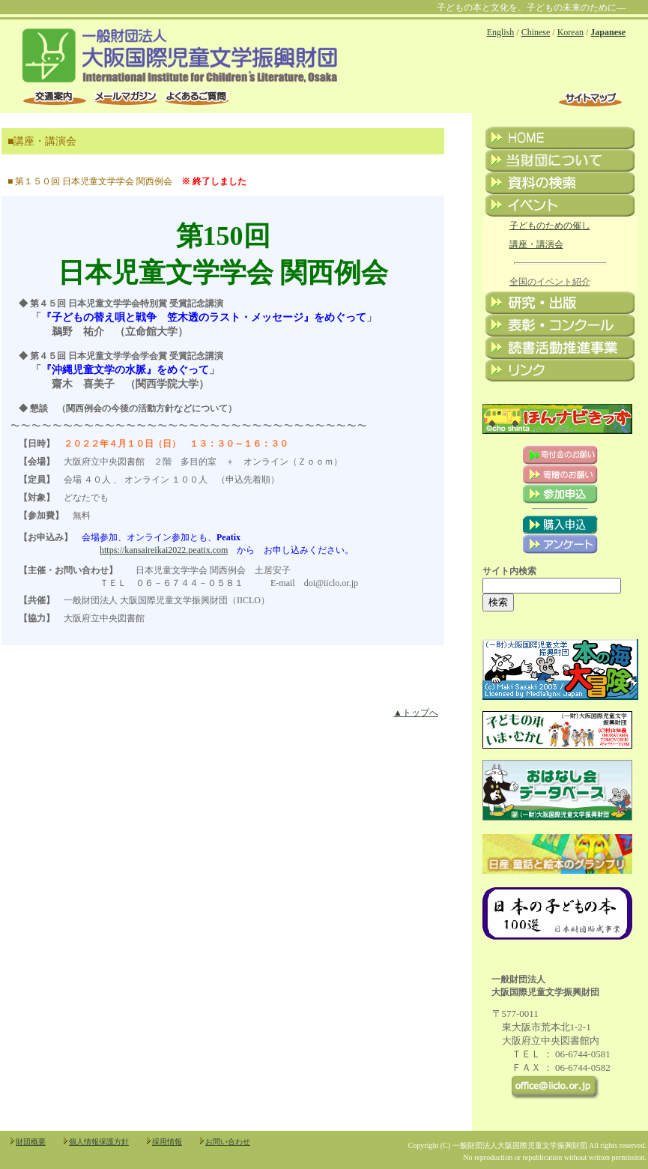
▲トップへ (415, 712)
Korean (570, 32)
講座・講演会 (536, 244)
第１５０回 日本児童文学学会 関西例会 (93, 181)
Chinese (536, 32)
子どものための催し (549, 225)
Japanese (608, 32)
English (501, 32)
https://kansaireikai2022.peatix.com (164, 550)
